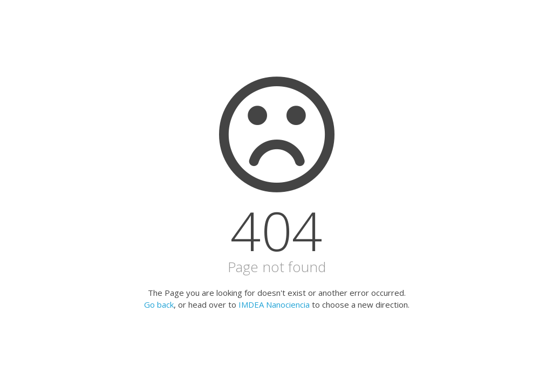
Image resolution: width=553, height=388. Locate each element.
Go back (159, 304)
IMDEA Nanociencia (274, 304)
